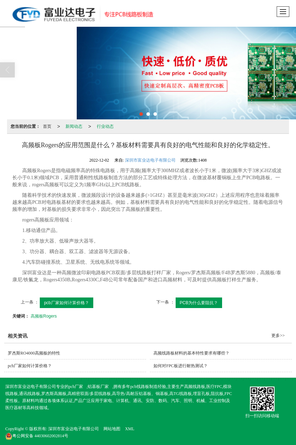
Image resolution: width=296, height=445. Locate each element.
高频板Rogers (44, 316)
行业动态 (105, 126)
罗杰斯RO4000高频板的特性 (34, 353)
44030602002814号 (36, 435)
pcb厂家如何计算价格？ (66, 302)
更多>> (278, 335)
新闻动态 (73, 126)
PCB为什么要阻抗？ (199, 302)
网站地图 (111, 428)
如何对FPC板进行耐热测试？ (180, 365)
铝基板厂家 (98, 386)
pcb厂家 (76, 386)
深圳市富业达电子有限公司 (150, 160)
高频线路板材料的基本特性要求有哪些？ (191, 353)
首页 (47, 126)
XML (129, 428)
